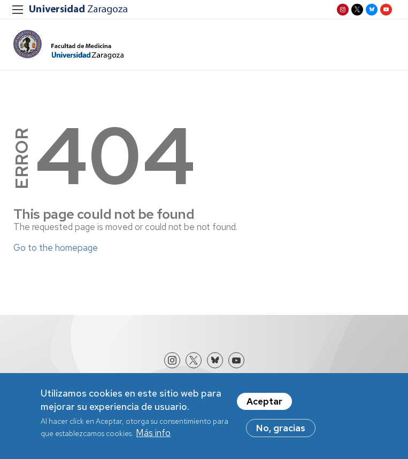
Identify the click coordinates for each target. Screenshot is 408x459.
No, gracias (280, 430)
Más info (153, 435)
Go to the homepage (55, 248)
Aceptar (264, 403)
